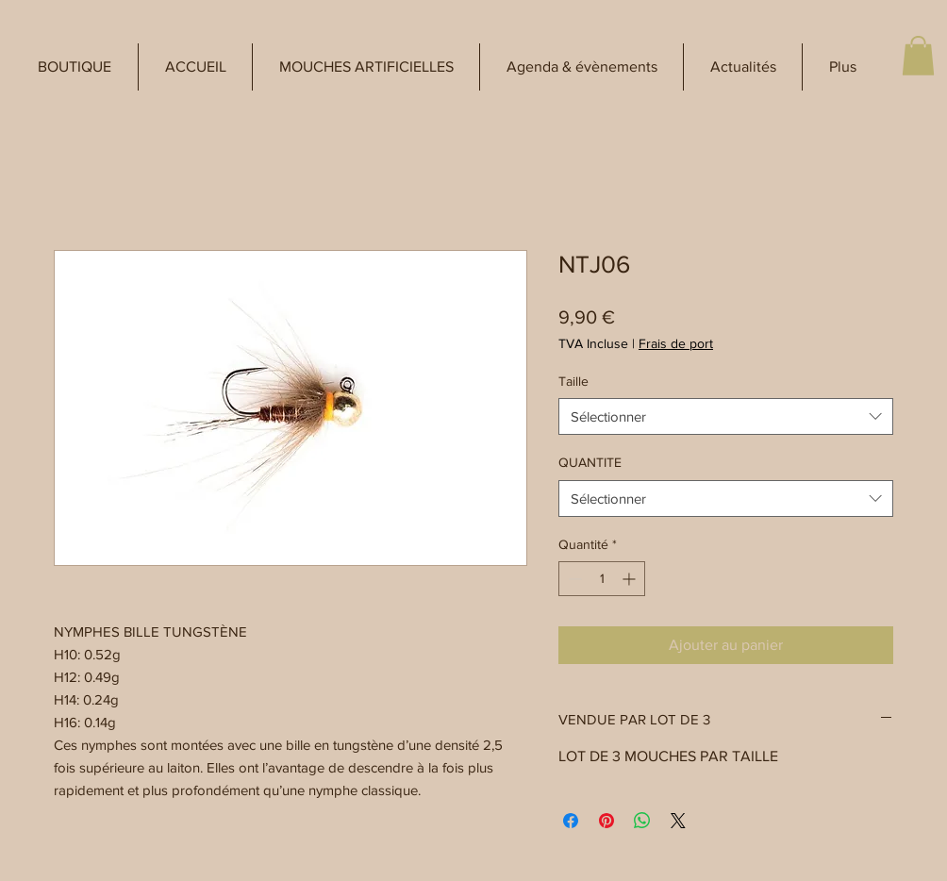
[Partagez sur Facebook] (570, 820)
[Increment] (630, 578)
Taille (573, 381)
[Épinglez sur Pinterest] (606, 820)
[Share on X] (678, 820)
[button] (74, 67)
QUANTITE (590, 462)
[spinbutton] (602, 578)
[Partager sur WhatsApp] (642, 820)
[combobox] (725, 416)
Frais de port (676, 343)
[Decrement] (573, 578)
